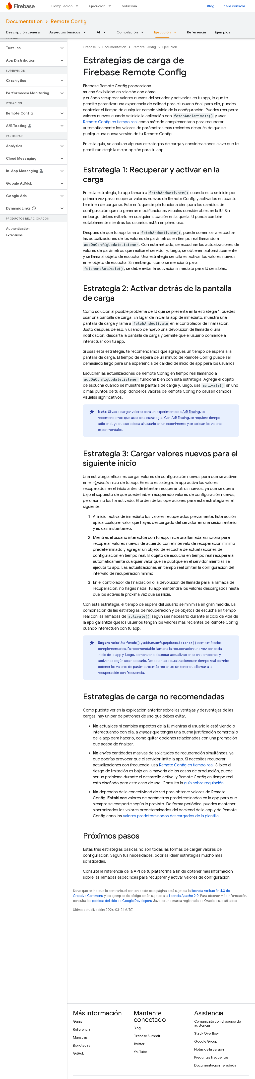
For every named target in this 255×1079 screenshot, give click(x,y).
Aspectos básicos (64, 32)
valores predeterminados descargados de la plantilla (171, 816)
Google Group (205, 1041)
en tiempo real (110, 122)
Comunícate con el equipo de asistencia (217, 1023)
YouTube (140, 1052)
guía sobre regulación (204, 783)
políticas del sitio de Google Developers (122, 901)
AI (98, 32)
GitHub (78, 1053)
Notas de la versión (209, 1049)
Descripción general (23, 32)
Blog (210, 6)
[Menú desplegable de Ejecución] (111, 6)
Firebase (89, 47)
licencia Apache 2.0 (184, 896)
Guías (77, 1021)
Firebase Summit (147, 1036)
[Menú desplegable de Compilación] (78, 6)
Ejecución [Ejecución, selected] (162, 32)
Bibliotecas (81, 1045)
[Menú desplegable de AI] (106, 32)
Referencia (196, 32)
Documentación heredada (215, 1065)
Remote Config (68, 21)
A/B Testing (191, 411)
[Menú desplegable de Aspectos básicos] (86, 32)
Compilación (61, 6)
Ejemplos (222, 32)
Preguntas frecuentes (211, 1057)
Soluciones (131, 6)
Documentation (24, 21)
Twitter (139, 1044)
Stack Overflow (206, 1033)
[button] (29, 48)
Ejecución (97, 6)
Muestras (80, 1037)
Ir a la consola (233, 6)
